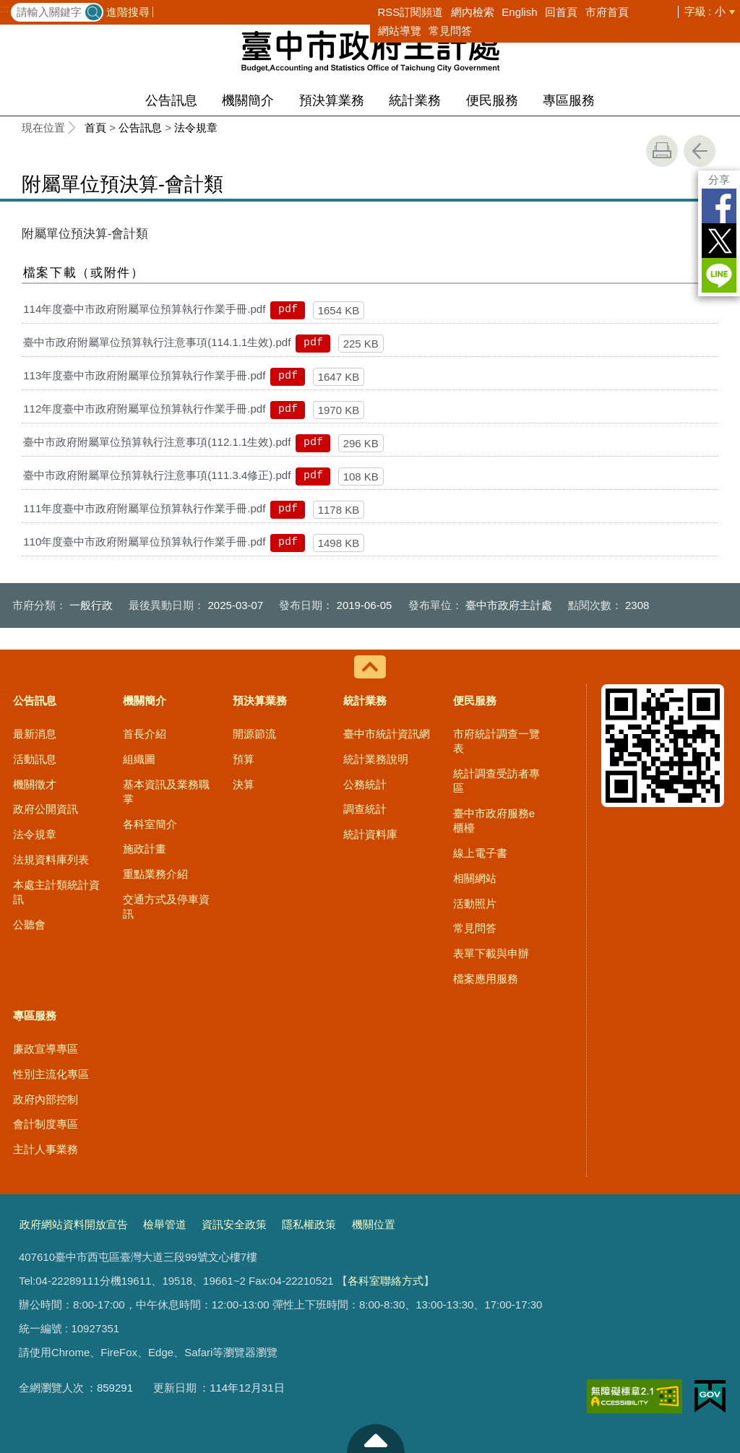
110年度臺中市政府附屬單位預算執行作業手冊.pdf (144, 541)
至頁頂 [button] (376, 1438)
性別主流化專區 (51, 1074)
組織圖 (139, 759)
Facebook (719, 206)
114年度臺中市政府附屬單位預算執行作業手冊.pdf (144, 309)
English (519, 12)
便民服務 (492, 100)
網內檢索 (472, 12)
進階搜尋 (128, 12)
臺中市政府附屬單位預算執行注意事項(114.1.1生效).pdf (157, 342)
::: (4, 8)
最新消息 (34, 734)
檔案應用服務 (485, 979)
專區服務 (569, 100)
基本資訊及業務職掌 (166, 791)
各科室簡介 (150, 824)
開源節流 (254, 734)
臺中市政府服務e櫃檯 (494, 820)
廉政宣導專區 (45, 1049)
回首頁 (561, 12)
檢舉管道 (164, 1224)
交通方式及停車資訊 (166, 906)
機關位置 (373, 1224)
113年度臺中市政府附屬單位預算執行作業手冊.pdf (144, 375)
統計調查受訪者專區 (496, 780)
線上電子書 (480, 853)
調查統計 (365, 809)
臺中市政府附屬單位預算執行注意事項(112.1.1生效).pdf (157, 442)
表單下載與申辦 (491, 953)
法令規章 (196, 127)
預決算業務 (331, 100)
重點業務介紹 (155, 874)
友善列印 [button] (662, 151)
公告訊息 (171, 100)
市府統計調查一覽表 (496, 741)
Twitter (719, 240)
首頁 (95, 127)
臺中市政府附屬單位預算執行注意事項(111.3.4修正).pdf (157, 475)
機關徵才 (34, 784)
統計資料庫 (370, 834)
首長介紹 (144, 734)
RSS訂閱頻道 (411, 12)
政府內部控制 (45, 1099)
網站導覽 (399, 31)
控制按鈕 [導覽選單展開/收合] (370, 666)
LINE (719, 275)
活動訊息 (34, 759)
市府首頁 (607, 12)
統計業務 (415, 100)
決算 (243, 784)
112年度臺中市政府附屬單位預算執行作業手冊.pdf (144, 408)
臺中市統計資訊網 (386, 734)
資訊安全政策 (234, 1224)
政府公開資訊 (45, 809)
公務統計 (365, 784)
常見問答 (450, 31)
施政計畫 (144, 848)
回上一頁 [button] (699, 151)
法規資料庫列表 (51, 859)
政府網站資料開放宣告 (74, 1224)
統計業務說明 (375, 759)
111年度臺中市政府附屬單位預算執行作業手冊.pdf (144, 508)
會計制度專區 (45, 1124)
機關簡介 (248, 100)
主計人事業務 (45, 1149)
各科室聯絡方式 (385, 1281)
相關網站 (474, 878)
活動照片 (474, 903)
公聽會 (29, 924)
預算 (243, 759)
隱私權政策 (309, 1224)
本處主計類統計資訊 (56, 892)
